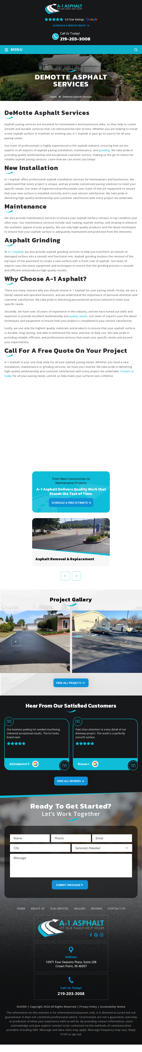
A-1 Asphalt (16, 251)
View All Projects (69, 687)
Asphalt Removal (71, 547)
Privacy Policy (88, 1014)
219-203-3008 (75, 39)
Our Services (59, 915)
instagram (102, 942)
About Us (37, 915)
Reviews (96, 915)
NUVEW (21, 1014)
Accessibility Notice (113, 1014)
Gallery (80, 915)
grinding (104, 150)
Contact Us (117, 915)
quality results (78, 316)
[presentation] (65, 581)
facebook (91, 942)
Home (20, 915)
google (96, 942)
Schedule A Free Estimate (69, 25)
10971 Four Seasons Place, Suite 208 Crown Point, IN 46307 (71, 971)
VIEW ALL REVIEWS (69, 786)
